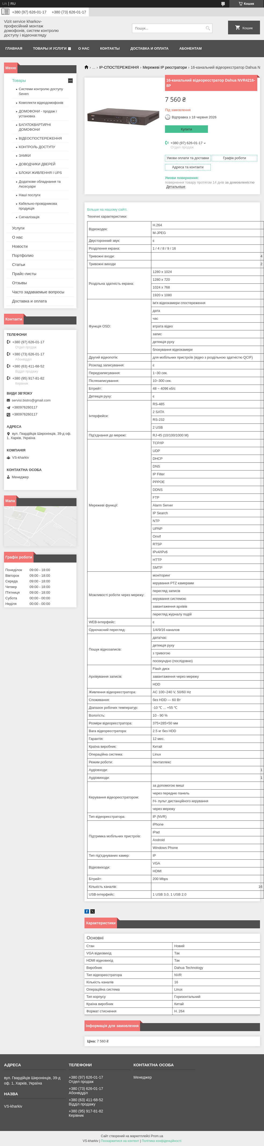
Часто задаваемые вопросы (38, 292)
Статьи (18, 264)
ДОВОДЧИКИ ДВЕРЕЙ (37, 164)
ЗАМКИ (25, 156)
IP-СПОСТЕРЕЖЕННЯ (119, 67)
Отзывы (19, 282)
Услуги (18, 228)
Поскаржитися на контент (120, 1141)
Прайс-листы (24, 273)
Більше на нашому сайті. (107, 209)
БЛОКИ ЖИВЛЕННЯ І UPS (40, 173)
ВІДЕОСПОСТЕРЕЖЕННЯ (40, 138)
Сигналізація (29, 217)
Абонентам (190, 48)
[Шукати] (207, 28)
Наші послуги (29, 195)
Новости (20, 246)
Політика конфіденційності (161, 1141)
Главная (13, 48)
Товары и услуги (50, 48)
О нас (84, 48)
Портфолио (23, 255)
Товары (19, 80)
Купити (186, 129)
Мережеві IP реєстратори (165, 67)
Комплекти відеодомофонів (41, 103)
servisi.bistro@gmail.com (31, 400)
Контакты (110, 48)
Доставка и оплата (149, 48)
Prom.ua (157, 1136)
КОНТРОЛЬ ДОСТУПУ (37, 147)
